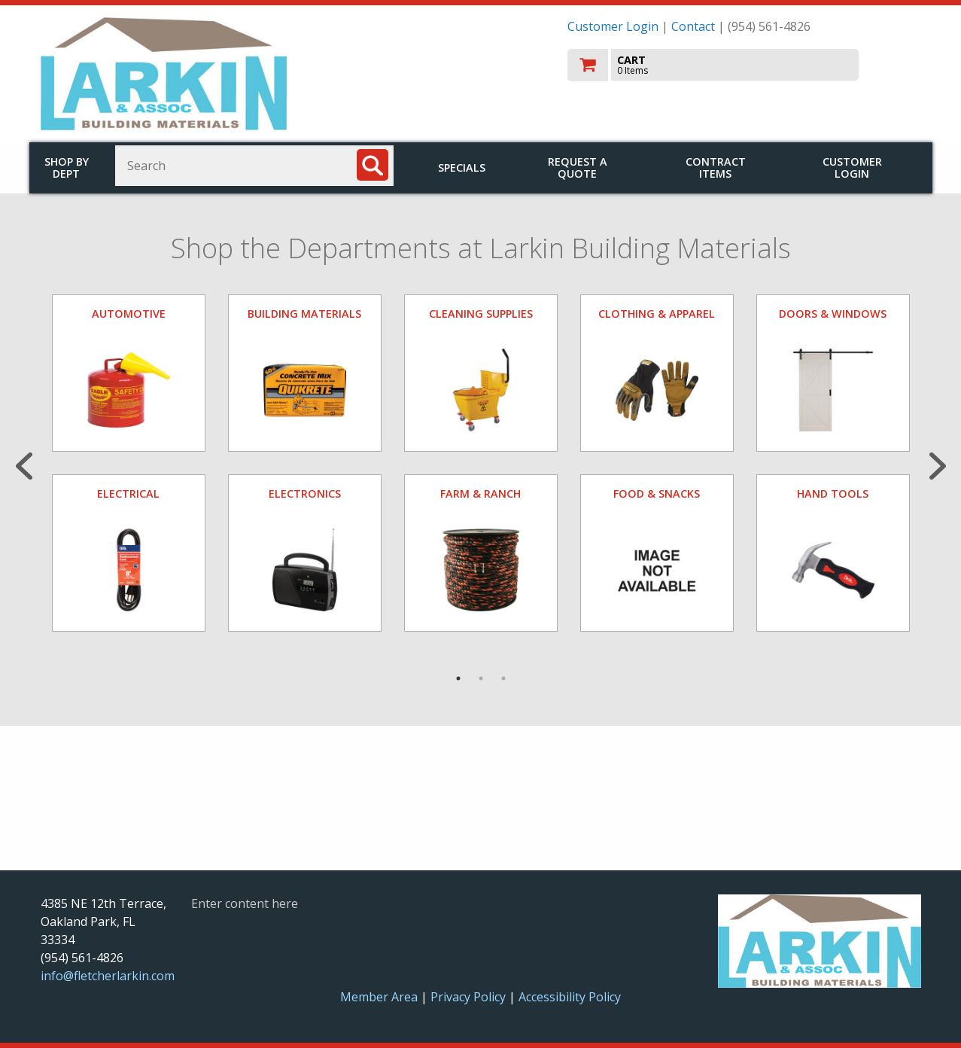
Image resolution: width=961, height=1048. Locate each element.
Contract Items (716, 167)
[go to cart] (744, 65)
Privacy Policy (469, 997)
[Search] (372, 165)
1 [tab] (458, 678)
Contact (693, 26)
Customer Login (612, 26)
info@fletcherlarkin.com (108, 975)
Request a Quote (577, 167)
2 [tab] (480, 678)
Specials (461, 167)
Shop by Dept (66, 167)
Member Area (379, 997)
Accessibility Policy (570, 997)
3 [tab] (503, 678)
